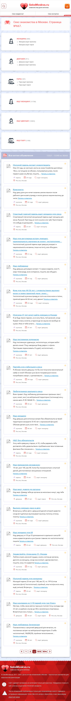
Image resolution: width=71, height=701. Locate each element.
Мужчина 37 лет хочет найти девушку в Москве (35, 315)
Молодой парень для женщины (27, 578)
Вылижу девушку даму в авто (26, 508)
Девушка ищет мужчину (27, 65)
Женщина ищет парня (26, 45)
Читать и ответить (48, 174)
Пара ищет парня (25, 85)
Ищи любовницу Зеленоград (26, 624)
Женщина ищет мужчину (27, 42)
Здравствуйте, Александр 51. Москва (30, 554)
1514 (45, 651)
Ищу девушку (23, 121)
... (34, 651)
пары (19, 79)
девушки (21, 59)
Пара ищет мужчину (26, 82)
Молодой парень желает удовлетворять (31, 165)
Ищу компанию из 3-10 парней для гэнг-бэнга (34, 603)
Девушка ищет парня (26, 62)
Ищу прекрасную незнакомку (26, 464)
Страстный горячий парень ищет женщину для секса (37, 214)
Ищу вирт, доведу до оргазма (26, 489)
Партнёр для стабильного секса (27, 366)
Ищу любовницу (20, 266)
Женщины (22, 39)
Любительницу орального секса (27, 391)
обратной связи (14, 697)
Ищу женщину (24, 101)
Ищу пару (21, 140)
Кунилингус (18, 189)
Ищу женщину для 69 (23, 532)
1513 (39, 651)
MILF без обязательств (23, 440)
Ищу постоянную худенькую (26, 339)
